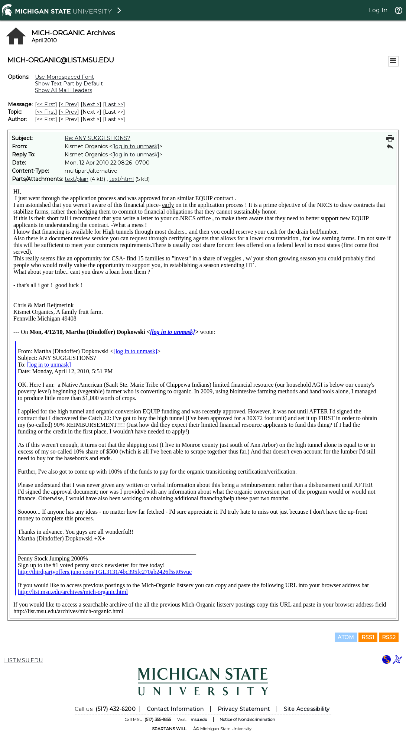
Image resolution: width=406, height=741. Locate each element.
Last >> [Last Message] (114, 104)
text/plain (76, 179)
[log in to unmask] (135, 146)
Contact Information (175, 709)
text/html (121, 179)
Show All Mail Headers (63, 90)
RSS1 (367, 637)
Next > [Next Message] (91, 104)
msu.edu (199, 719)
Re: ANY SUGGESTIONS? (97, 138)
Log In (378, 10)
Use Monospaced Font (64, 77)
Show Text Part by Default (69, 83)
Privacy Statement (244, 709)
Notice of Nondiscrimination (247, 719)
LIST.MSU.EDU (23, 660)
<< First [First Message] (46, 104)
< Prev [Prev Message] (69, 104)
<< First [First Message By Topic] (46, 111)
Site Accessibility (307, 709)
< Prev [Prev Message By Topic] (69, 111)
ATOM (346, 637)
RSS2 (389, 637)
